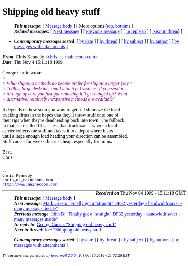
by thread (109, 41)
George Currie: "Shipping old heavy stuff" (76, 227)
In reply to (136, 31)
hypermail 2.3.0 (63, 259)
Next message (66, 31)
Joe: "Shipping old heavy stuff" (74, 233)
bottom (121, 25)
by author (159, 41)
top (110, 25)
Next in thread (165, 31)
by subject (133, 41)
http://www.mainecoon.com (29, 187)
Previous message (103, 31)
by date (86, 41)
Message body (58, 25)
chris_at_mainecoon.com (71, 56)
